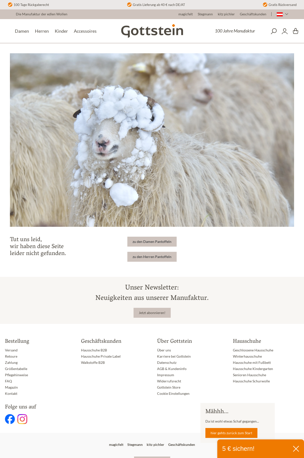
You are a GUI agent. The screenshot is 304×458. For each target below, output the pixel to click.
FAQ (8, 381)
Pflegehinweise (16, 375)
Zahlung (11, 363)
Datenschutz (166, 363)
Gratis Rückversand (283, 4)
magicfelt (185, 14)
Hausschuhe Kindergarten (253, 369)
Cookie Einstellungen (173, 394)
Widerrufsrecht (169, 381)
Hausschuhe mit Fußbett (252, 363)
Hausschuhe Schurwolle (251, 381)
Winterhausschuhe (247, 356)
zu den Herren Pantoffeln (152, 257)
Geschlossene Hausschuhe (253, 350)
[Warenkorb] (295, 31)
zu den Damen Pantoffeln (152, 242)
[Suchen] (273, 31)
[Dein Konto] (284, 31)
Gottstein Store (168, 387)
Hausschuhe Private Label (101, 356)
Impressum (165, 375)
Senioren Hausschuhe (249, 375)
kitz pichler (226, 14)
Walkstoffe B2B (93, 363)
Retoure (11, 356)
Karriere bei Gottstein (174, 356)
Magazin (11, 387)
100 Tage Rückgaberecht (31, 4)
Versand (11, 350)
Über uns (164, 350)
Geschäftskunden (253, 14)
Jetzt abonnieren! (152, 313)
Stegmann (205, 14)
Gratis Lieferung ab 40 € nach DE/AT (159, 4)
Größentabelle (16, 369)
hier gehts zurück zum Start (231, 433)
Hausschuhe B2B (94, 350)
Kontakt (11, 394)
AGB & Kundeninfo (172, 369)
